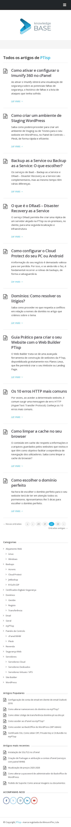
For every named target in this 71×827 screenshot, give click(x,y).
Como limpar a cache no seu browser (36, 433)
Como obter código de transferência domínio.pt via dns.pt (36, 715)
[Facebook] (6, 800)
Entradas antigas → (58, 528)
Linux (11, 554)
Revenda (10, 646)
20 (38, 524)
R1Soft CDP (13, 584)
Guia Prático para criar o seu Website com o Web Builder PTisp (36, 342)
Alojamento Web (14, 548)
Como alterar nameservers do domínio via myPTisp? (33, 709)
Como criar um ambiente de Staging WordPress (36, 118)
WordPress (11, 682)
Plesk (11, 641)
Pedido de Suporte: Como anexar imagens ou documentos (36, 783)
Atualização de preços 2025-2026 (24, 767)
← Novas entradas (12, 523)
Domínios (10, 595)
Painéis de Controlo (15, 631)
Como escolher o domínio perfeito (34, 482)
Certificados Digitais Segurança (21, 589)
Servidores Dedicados (19, 667)
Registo (12, 605)
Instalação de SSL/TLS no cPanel (24, 752)
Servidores (11, 656)
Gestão (12, 600)
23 (58, 524)
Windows (12, 559)
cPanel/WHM (14, 636)
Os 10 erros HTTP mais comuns (39, 391)
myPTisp (10, 625)
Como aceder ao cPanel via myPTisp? (26, 721)
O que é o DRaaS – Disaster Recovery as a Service (35, 208)
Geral (8, 620)
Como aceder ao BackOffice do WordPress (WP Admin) (34, 727)
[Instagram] (20, 800)
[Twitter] (13, 800)
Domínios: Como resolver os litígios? (36, 298)
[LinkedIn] (27, 800)
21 (45, 524)
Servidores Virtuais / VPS (20, 672)
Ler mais (17, 101)
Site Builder (11, 677)
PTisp (45, 57)
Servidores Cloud (16, 661)
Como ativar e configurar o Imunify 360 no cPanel (35, 73)
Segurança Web (13, 651)
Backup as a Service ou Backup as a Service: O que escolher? (38, 163)
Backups (10, 564)
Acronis (12, 569)
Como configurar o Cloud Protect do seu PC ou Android (37, 253)
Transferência (15, 610)
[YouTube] (34, 800)
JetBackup (13, 579)
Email (8, 615)
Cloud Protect (14, 574)
